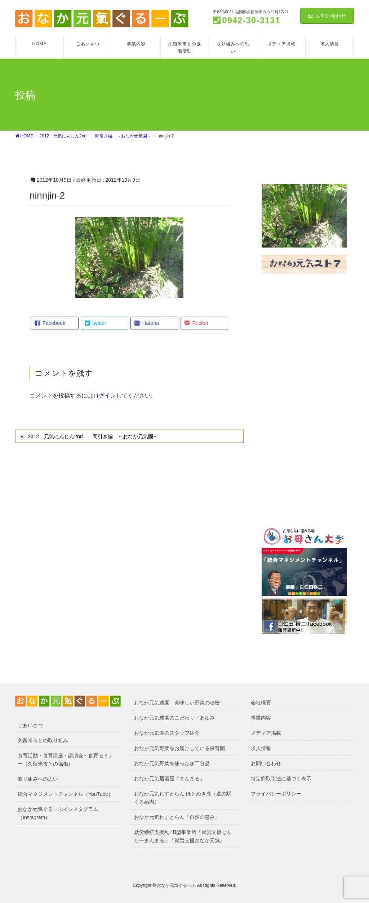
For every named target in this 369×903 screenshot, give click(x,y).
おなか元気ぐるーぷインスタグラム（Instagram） (58, 813)
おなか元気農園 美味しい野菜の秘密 (177, 702)
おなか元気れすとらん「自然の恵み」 (177, 817)
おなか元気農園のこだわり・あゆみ (174, 718)
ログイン (104, 395)
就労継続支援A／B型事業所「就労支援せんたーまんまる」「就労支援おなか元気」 (183, 836)
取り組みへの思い (38, 779)
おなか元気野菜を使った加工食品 (172, 763)
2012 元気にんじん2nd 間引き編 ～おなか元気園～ (93, 436)
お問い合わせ (327, 16)
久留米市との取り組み (43, 740)
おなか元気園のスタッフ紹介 (167, 733)
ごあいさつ (30, 725)
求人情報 (261, 748)
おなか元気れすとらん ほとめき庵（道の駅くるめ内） (182, 798)
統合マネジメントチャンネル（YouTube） (65, 794)
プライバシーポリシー (276, 794)
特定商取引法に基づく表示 (281, 778)
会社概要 (261, 702)
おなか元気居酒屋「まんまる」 (169, 778)
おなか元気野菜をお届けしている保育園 (179, 748)
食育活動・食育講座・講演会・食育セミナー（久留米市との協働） (66, 760)
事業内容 (261, 718)
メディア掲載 (266, 733)
